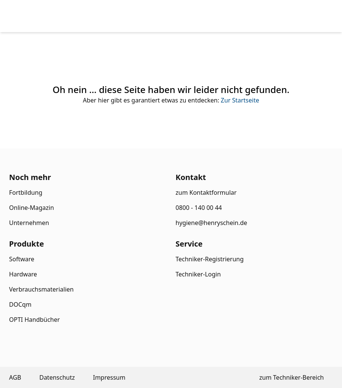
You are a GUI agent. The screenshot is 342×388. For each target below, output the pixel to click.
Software (21, 259)
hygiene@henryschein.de (211, 223)
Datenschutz (57, 377)
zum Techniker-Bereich (291, 377)
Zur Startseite (240, 100)
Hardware (23, 274)
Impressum (109, 377)
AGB (15, 377)
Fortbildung (25, 192)
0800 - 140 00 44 (199, 207)
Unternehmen (29, 223)
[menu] (315, 16)
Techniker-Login (198, 274)
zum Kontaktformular (206, 192)
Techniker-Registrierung (210, 259)
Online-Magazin (31, 207)
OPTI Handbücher (34, 319)
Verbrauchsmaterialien (41, 289)
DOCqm (20, 304)
